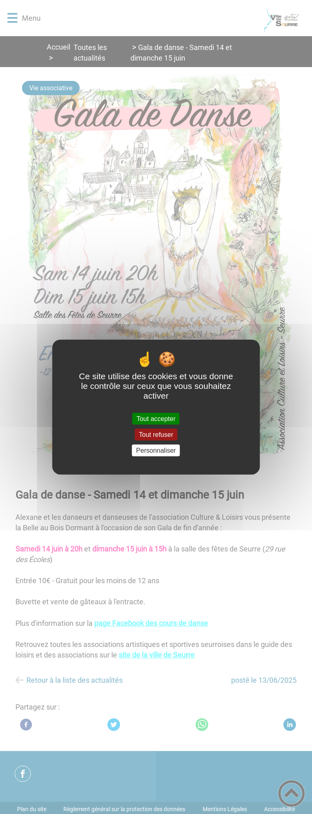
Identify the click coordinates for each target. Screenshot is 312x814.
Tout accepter (156, 418)
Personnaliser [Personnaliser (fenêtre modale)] (156, 450)
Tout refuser (156, 434)
